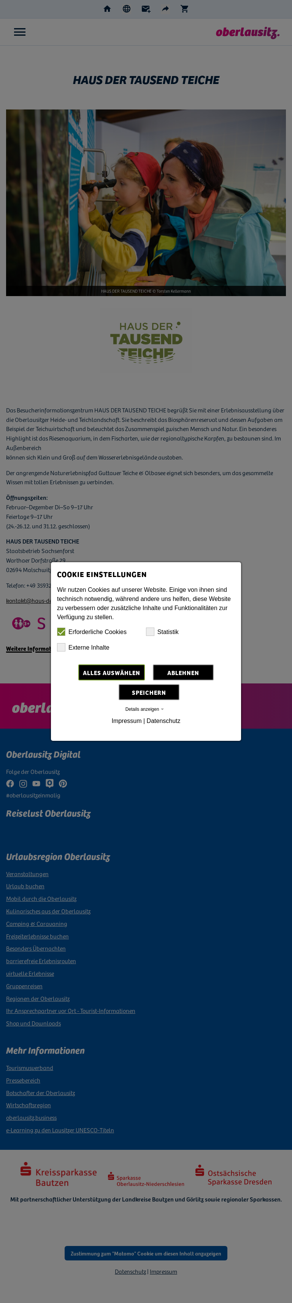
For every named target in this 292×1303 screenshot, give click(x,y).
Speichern (149, 692)
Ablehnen (183, 672)
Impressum (126, 721)
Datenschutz (164, 721)
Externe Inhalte (83, 647)
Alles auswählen (111, 672)
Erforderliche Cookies (92, 632)
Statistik (162, 632)
